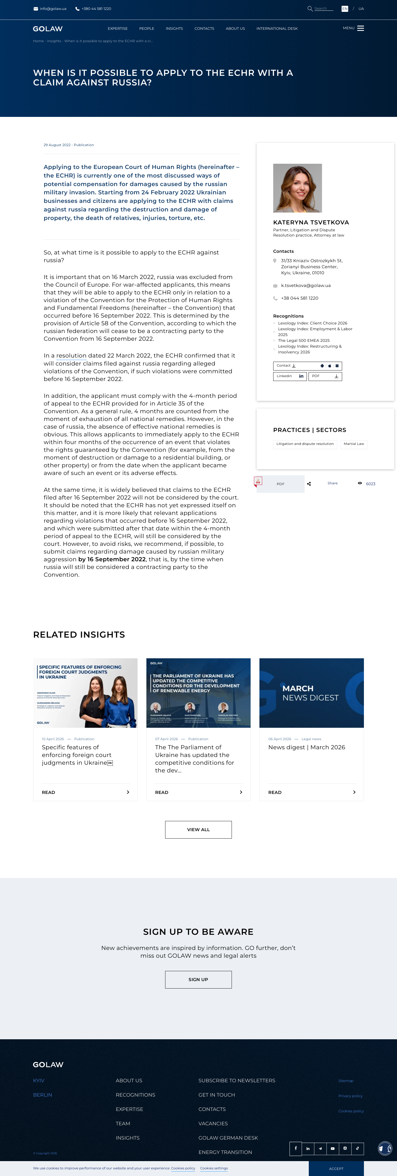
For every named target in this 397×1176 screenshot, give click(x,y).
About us (235, 29)
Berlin (42, 1095)
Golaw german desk (228, 1138)
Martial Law (354, 444)
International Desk (277, 29)
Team (123, 1124)
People (146, 29)
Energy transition (225, 1152)
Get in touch (216, 1095)
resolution (71, 355)
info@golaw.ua (49, 9)
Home (38, 41)
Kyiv (38, 1081)
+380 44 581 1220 (93, 9)
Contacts (204, 29)
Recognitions (135, 1095)
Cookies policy (183, 1168)
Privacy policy (351, 1096)
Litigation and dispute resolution (305, 444)
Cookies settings (214, 1168)
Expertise (118, 29)
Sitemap (346, 1081)
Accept (336, 1169)
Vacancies (213, 1124)
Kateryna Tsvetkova (311, 222)
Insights (174, 29)
